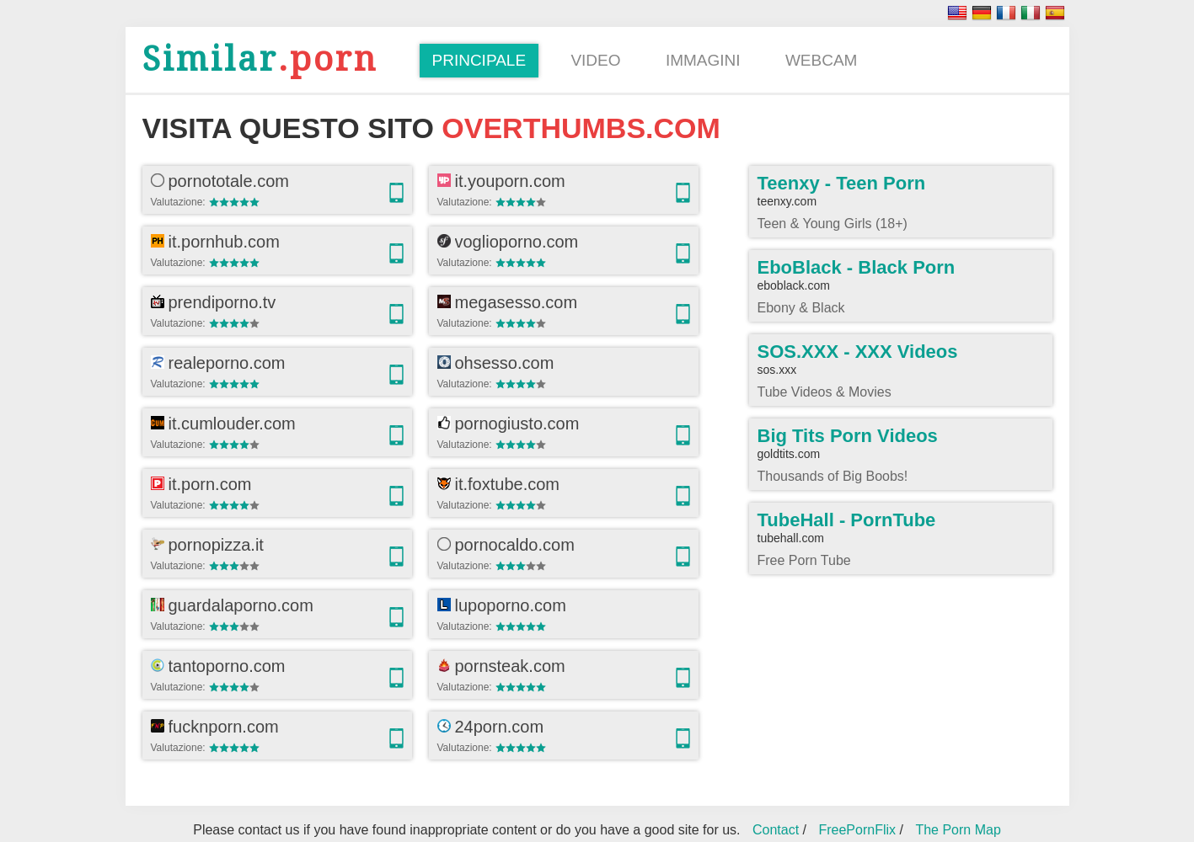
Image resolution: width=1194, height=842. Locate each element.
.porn (259, 59)
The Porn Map (957, 830)
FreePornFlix (857, 830)
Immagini (703, 60)
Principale (479, 60)
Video (595, 60)
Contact (775, 830)
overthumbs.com (581, 128)
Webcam (821, 60)
